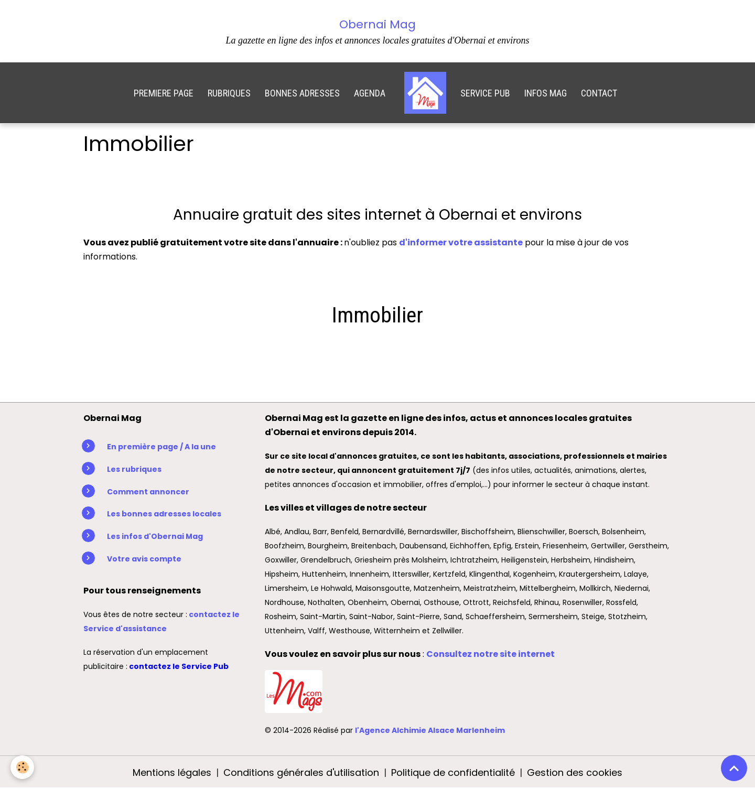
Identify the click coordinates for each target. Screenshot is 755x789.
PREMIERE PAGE (163, 93)
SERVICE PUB (485, 93)
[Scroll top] (734, 768)
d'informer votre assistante (461, 242)
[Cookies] (22, 767)
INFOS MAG (545, 93)
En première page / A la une (161, 446)
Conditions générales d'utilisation (301, 772)
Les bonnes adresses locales (164, 514)
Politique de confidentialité (453, 772)
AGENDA (369, 93)
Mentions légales (172, 772)
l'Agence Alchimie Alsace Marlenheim (430, 730)
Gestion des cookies (574, 772)
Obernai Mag (377, 24)
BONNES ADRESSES (302, 93)
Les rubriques (134, 469)
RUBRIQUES (229, 93)
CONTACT (599, 93)
